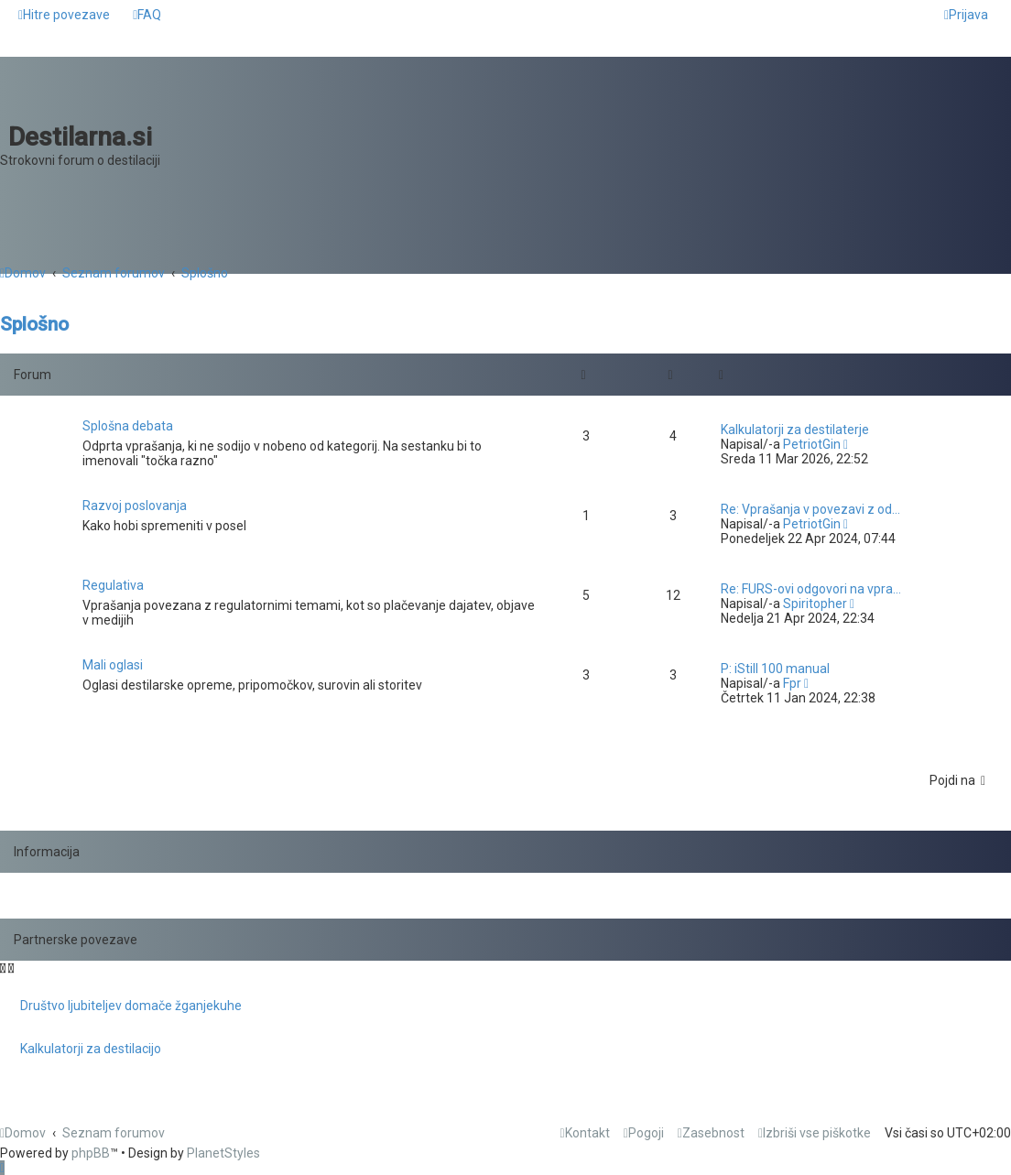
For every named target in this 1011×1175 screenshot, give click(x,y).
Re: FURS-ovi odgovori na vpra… (811, 589)
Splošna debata (127, 426)
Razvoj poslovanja (134, 505)
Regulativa (113, 585)
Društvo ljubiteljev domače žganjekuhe (131, 1005)
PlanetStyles (223, 1153)
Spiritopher (815, 603)
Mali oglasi (112, 665)
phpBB (90, 1153)
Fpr (792, 683)
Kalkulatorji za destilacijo (90, 1048)
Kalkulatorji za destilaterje (795, 429)
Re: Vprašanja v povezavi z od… (810, 509)
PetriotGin (812, 444)
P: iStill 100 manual (775, 668)
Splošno (34, 324)
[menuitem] (147, 15)
